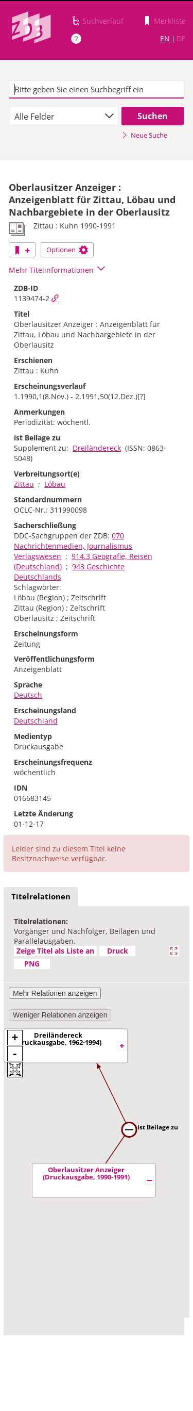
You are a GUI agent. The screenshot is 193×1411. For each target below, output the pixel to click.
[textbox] (96, 89)
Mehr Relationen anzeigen (55, 993)
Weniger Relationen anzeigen (60, 1015)
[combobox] (63, 116)
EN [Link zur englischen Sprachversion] (165, 38)
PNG (32, 964)
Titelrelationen (41, 896)
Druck (117, 951)
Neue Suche (144, 135)
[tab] (41, 897)
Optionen (67, 249)
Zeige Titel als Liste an (55, 951)
